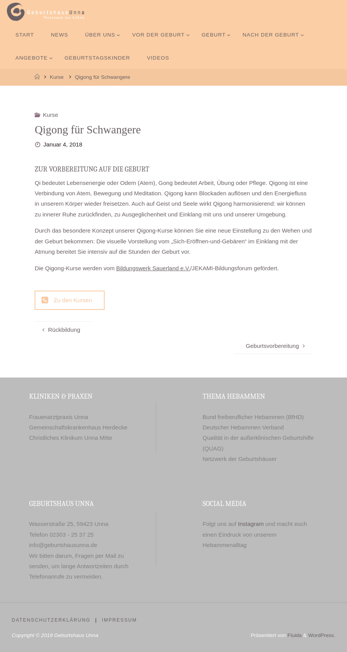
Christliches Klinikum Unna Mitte (71, 437)
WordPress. (321, 635)
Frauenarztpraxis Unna (58, 417)
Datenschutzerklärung (51, 620)
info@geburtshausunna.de (63, 545)
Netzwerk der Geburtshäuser (239, 459)
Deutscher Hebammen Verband (243, 427)
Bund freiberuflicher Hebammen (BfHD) (253, 417)
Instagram (251, 524)
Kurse (57, 77)
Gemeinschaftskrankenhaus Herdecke (78, 427)
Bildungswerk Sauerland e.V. (153, 268)
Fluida (294, 635)
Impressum (119, 620)
